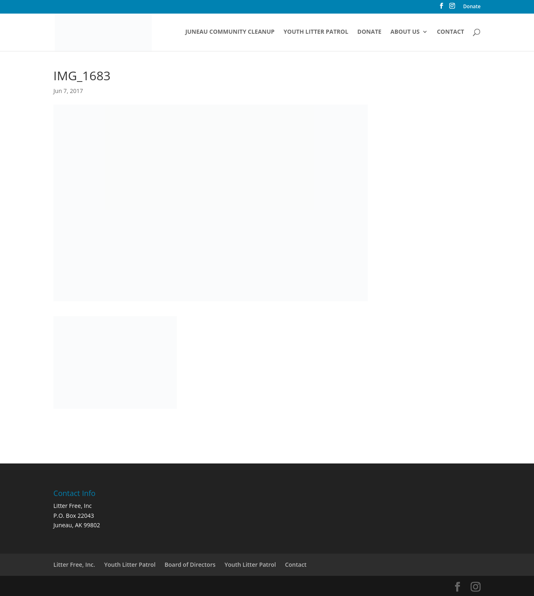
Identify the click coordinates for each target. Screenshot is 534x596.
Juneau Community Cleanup (229, 32)
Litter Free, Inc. (74, 564)
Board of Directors (190, 564)
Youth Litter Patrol (315, 32)
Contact (450, 32)
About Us (405, 32)
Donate (472, 7)
